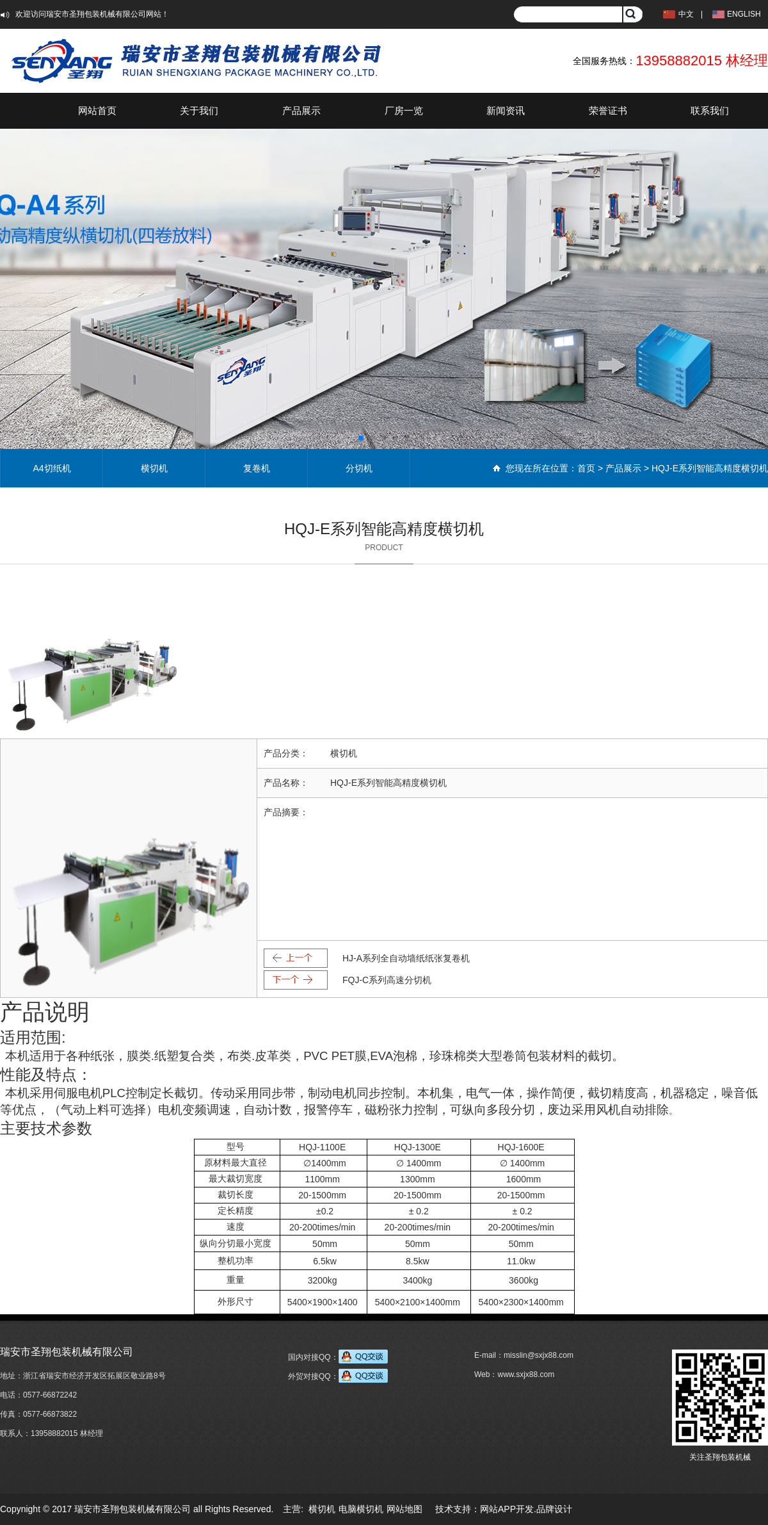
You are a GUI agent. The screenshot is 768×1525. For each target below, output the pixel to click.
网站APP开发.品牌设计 (526, 1509)
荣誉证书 (608, 110)
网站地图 (404, 1509)
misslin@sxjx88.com (538, 1355)
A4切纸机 (51, 468)
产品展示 (301, 110)
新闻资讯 (505, 110)
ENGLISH (744, 14)
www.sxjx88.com (525, 1374)
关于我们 (199, 110)
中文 (686, 14)
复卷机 (256, 468)
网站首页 (97, 110)
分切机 (359, 468)
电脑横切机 (361, 1509)
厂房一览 (404, 110)
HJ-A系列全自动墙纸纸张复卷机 (406, 958)
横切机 (154, 468)
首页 (586, 468)
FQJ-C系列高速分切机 (386, 980)
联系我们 (710, 110)
